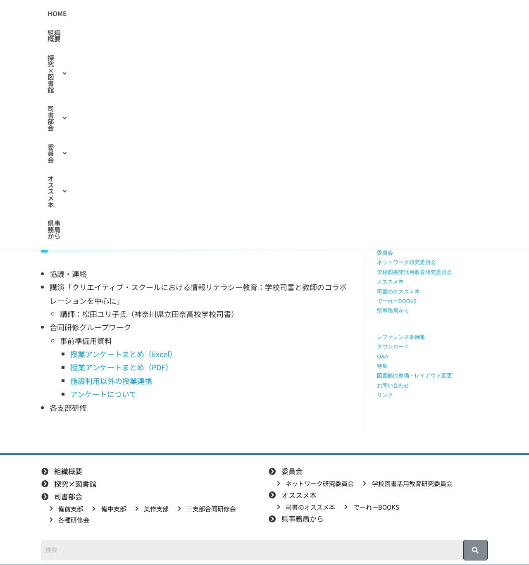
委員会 (299, 14)
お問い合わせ (393, 385)
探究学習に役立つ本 (401, 184)
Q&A (382, 356)
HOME (125, 14)
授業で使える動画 (398, 165)
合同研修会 (129, 128)
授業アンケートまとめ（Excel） (123, 353)
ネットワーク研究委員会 (406, 262)
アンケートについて (103, 394)
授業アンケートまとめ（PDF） (121, 367)
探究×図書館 (206, 14)
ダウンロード (393, 346)
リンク (385, 394)
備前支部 (387, 204)
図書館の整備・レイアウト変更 (414, 375)
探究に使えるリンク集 (404, 175)
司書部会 (257, 14)
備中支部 (387, 214)
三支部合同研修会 (398, 233)
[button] (206, 14)
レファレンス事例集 (401, 337)
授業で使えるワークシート (409, 156)
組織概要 (158, 14)
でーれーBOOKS (397, 301)
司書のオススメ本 (398, 291)
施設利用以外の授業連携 (111, 380)
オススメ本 (344, 14)
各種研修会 (390, 243)
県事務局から (394, 14)
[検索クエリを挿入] (434, 97)
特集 (382, 366)
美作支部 (387, 223)
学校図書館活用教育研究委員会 (414, 272)
